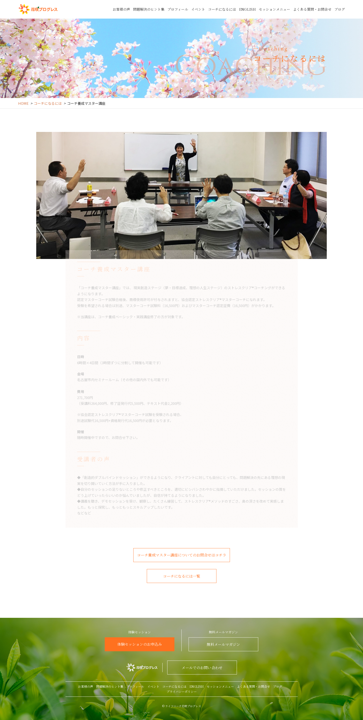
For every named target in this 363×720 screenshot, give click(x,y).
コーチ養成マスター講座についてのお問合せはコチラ (181, 555)
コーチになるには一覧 (181, 576)
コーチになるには (222, 9)
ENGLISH (247, 9)
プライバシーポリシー (182, 691)
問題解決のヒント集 (148, 9)
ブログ (339, 9)
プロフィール (177, 9)
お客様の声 (121, 9)
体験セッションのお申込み (139, 644)
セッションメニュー (274, 9)
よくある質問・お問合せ (312, 9)
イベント (198, 9)
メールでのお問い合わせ (202, 667)
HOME (23, 103)
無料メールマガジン (223, 644)
